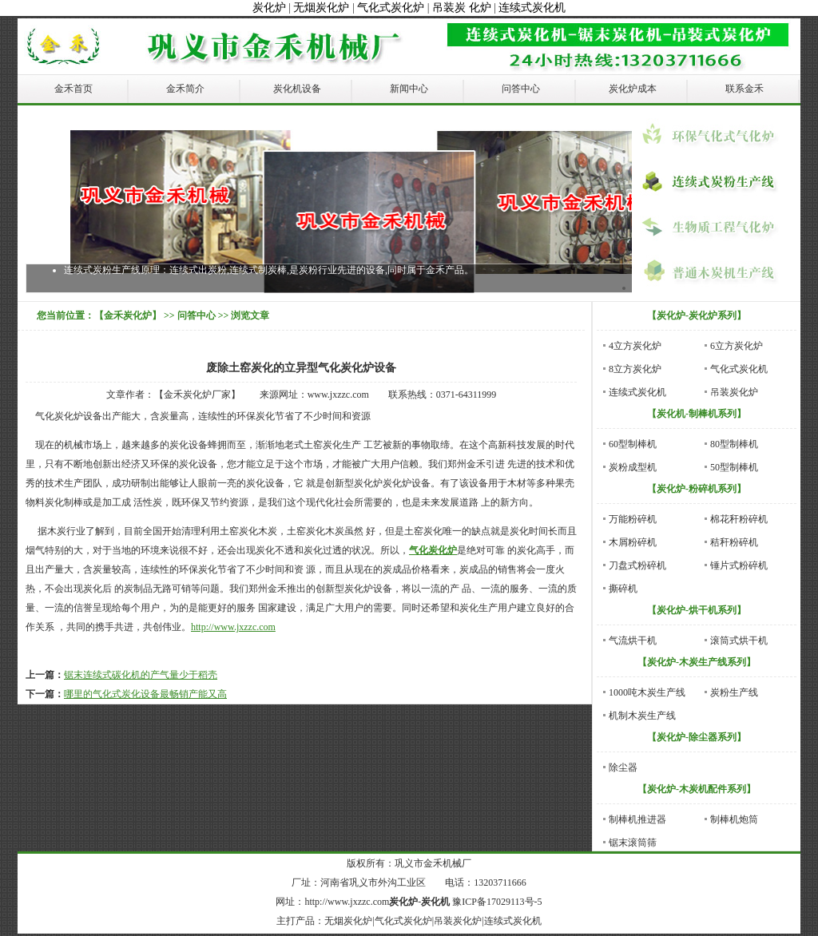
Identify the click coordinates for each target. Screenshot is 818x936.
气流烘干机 (633, 640)
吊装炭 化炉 (461, 8)
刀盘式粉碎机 (637, 565)
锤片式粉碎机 (739, 565)
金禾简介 (185, 88)
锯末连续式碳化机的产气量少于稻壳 (140, 674)
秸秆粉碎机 (734, 542)
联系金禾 (744, 88)
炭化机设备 (297, 88)
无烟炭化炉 (321, 8)
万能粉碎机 (633, 519)
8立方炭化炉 (635, 369)
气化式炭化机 (739, 369)
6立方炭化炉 (736, 345)
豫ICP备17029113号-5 (497, 901)
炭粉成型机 (633, 467)
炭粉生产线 (734, 692)
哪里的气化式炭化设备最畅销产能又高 (145, 694)
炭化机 (435, 901)
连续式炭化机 (532, 8)
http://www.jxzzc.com (233, 627)
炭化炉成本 (633, 88)
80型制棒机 (734, 444)
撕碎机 (623, 588)
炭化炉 (269, 8)
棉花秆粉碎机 (739, 519)
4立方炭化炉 (635, 345)
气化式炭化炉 (390, 8)
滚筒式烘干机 (739, 640)
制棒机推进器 (637, 819)
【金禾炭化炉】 (127, 315)
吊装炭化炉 (734, 392)
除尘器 (623, 767)
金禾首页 (73, 88)
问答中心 (521, 88)
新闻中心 (409, 88)
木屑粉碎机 (633, 542)
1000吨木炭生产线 (647, 692)
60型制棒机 (633, 444)
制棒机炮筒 (734, 819)
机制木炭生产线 (642, 715)
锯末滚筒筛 (633, 842)
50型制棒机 (734, 467)
